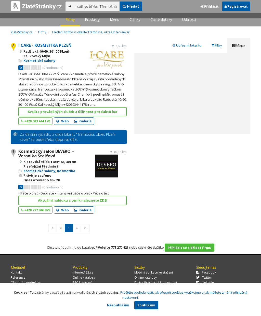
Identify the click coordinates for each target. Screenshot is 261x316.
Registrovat (236, 6)
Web (62, 121)
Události (189, 19)
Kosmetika (66, 171)
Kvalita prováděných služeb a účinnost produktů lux (72, 111)
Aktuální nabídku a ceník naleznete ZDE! (72, 200)
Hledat (131, 6)
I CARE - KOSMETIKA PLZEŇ (45, 45)
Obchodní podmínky (26, 282)
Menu (114, 19)
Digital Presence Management (155, 282)
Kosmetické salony (39, 60)
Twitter (204, 277)
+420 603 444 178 (35, 121)
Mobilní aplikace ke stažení (153, 272)
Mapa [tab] (238, 45)
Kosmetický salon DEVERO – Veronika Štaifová (46, 153)
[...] (97, 6)
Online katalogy (84, 277)
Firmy (70, 19)
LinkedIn (205, 282)
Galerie (83, 121)
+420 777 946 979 (35, 210)
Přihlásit (210, 6)
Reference (18, 277)
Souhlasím (146, 305)
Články (134, 19)
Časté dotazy (161, 19)
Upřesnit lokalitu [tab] (187, 45)
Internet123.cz (83, 272)
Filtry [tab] (217, 45)
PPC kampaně (83, 282)
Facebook (206, 272)
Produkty (92, 19)
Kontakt (16, 272)
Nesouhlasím (118, 305)
